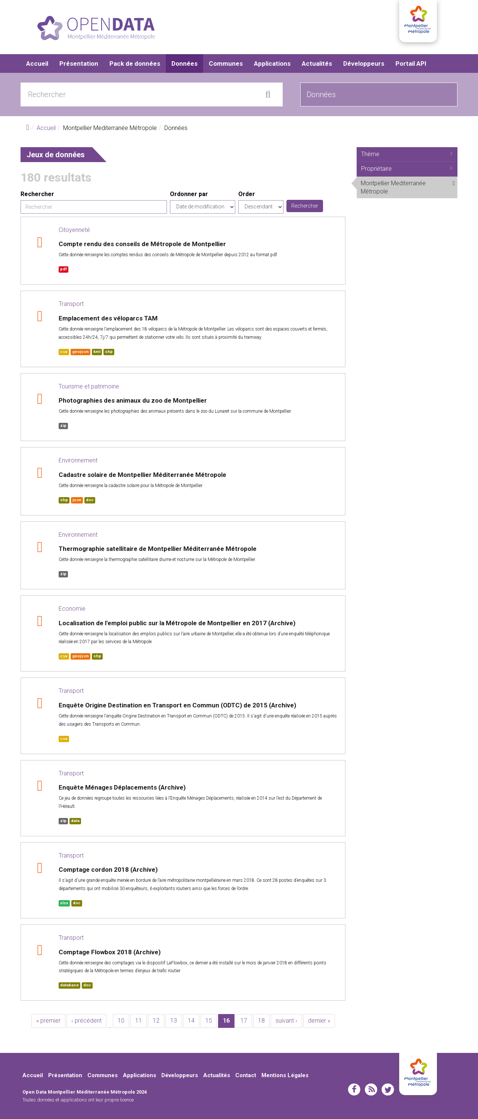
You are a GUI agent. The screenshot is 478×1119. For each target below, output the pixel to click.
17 (243, 1020)
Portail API (410, 63)
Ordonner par (189, 194)
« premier (48, 1020)
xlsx (64, 903)
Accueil (37, 63)
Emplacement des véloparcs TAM (108, 318)
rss (371, 1089)
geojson (80, 351)
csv (64, 351)
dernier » (319, 1020)
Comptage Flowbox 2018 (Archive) (110, 952)
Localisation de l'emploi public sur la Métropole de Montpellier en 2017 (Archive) (177, 623)
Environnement (78, 460)
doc (90, 499)
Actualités (317, 63)
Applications (272, 63)
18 (261, 1020)
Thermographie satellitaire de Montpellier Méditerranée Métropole (158, 548)
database (69, 985)
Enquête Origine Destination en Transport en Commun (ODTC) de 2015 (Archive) (177, 705)
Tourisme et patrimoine (89, 386)
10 (121, 1020)
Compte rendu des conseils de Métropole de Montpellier (142, 244)
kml (96, 351)
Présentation (78, 63)
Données (184, 63)
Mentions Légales (284, 1075)
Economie (72, 608)
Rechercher (37, 194)
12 (156, 1020)
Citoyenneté (74, 229)
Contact (245, 1075)
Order (246, 194)
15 (208, 1020)
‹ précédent (86, 1020)
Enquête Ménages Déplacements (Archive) (122, 787)
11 (138, 1020)
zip (63, 425)
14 (191, 1020)
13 (173, 1020)
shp (109, 351)
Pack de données (134, 63)
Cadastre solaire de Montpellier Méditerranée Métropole (142, 474)
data (75, 820)
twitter (388, 1089)
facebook (354, 1089)
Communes (226, 63)
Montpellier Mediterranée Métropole (409, 189)
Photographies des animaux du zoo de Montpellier (133, 400)
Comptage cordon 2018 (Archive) (108, 869)
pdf (63, 269)
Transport (71, 303)
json (76, 499)
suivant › (286, 1020)
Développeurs (363, 63)
